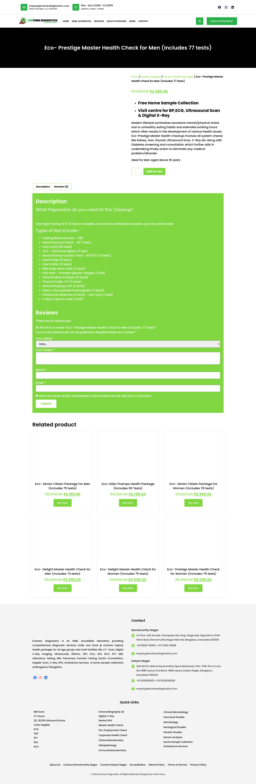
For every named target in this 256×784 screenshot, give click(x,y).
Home (66, 21)
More (132, 21)
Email (41, 383)
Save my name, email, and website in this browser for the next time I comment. (95, 396)
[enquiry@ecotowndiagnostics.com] (24, 7)
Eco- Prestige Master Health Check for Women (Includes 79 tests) (193, 571)
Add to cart (154, 171)
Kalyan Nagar (140, 661)
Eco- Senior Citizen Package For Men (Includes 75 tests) (62, 486)
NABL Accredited (81, 21)
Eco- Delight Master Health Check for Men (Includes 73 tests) (63, 571)
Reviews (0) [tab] (61, 186)
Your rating (45, 338)
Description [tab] (43, 186)
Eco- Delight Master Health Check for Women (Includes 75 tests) (128, 571)
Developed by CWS (222, 778)
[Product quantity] (136, 171)
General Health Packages (178, 76)
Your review (45, 350)
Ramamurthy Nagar (145, 630)
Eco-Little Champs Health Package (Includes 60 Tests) (128, 486)
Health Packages (116, 21)
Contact (143, 21)
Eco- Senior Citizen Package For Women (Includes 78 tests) (193, 486)
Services (99, 21)
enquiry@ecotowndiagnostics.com (49, 5)
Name (41, 369)
